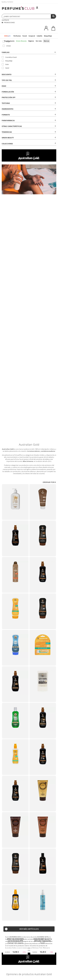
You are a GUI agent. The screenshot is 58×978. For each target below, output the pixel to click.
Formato (29, 115)
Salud (5, 68)
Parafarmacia (9, 41)
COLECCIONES (29, 144)
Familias (29, 52)
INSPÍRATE (5, 20)
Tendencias (29, 132)
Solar (5, 64)
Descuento (29, 74)
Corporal (32, 36)
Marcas (46, 41)
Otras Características (29, 126)
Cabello (39, 36)
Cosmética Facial (9, 57)
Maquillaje (48, 36)
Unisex (7, 46)
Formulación (29, 92)
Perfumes (17, 36)
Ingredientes (29, 109)
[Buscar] (53, 16)
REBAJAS (7, 36)
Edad (29, 86)
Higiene (31, 41)
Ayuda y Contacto (7, 2)
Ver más (39, 41)
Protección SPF (29, 97)
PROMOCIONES (8, 22)
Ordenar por (49, 482)
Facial (24, 36)
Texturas (29, 103)
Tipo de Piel (29, 80)
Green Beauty (21, 41)
